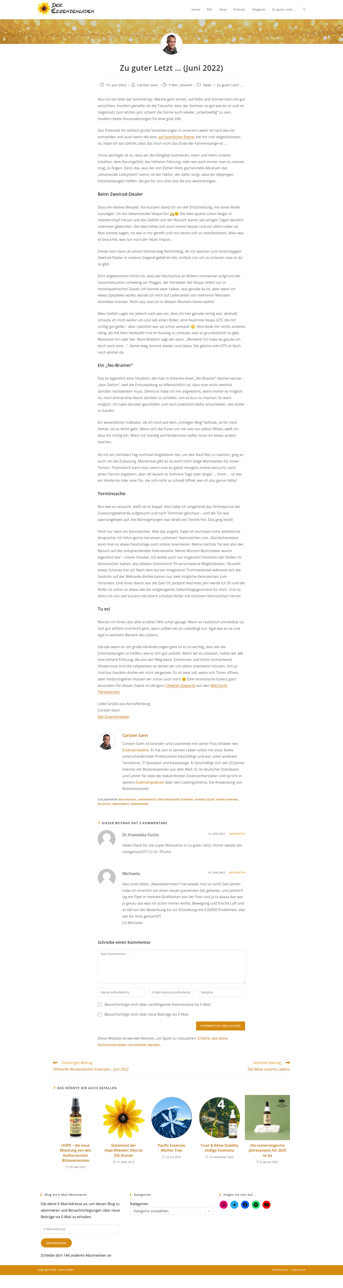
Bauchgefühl (128, 799)
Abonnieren (56, 1243)
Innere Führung (227, 799)
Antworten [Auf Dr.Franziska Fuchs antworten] (237, 833)
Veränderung (139, 804)
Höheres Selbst (205, 799)
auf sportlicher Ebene (176, 136)
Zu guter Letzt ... (230, 85)
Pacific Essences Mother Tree (171, 1148)
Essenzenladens (135, 750)
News (207, 85)
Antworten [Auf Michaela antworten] (237, 872)
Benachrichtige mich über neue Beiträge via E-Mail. (146, 1014)
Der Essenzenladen (113, 716)
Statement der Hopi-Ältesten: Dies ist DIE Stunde (124, 1150)
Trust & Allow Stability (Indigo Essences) (219, 1148)
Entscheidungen (169, 799)
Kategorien (139, 1203)
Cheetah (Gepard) (180, 685)
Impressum (299, 1270)
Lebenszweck (120, 804)
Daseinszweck (147, 799)
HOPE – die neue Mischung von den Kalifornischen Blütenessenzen (75, 1153)
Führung (187, 799)
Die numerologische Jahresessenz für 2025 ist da (267, 1150)
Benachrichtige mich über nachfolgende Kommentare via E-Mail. (157, 1004)
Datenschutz (280, 1270)
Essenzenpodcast (149, 782)
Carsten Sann (147, 85)
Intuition (104, 804)
